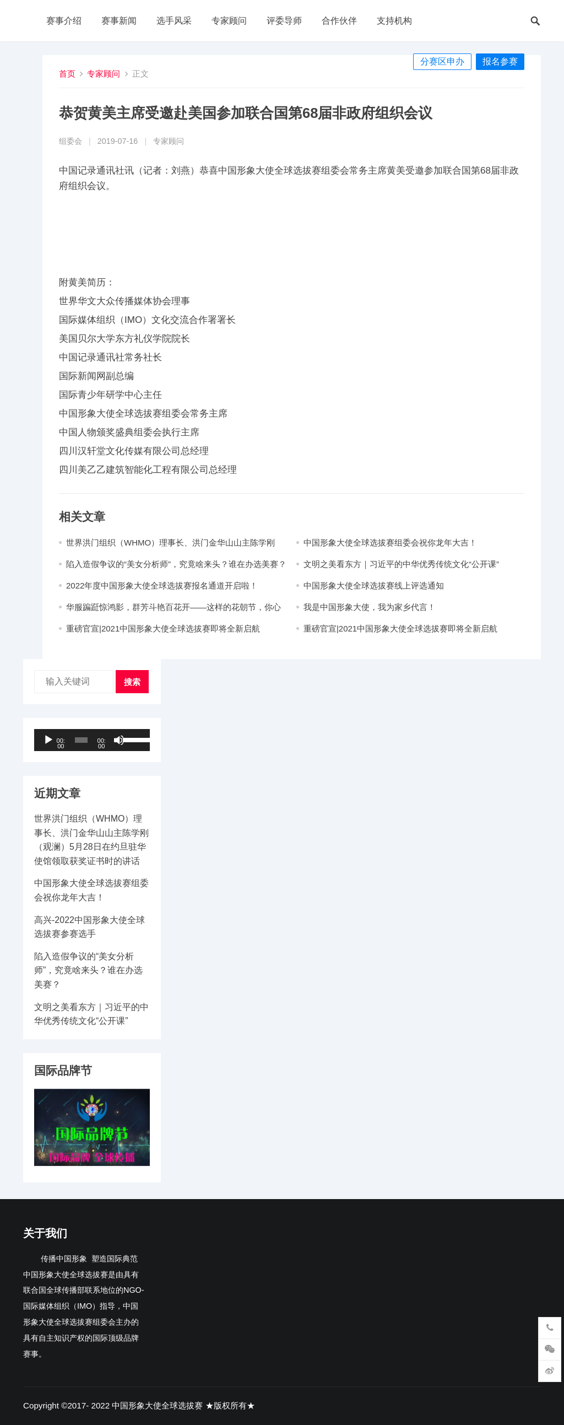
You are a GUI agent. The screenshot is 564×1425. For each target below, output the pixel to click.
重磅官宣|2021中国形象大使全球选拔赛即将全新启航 (163, 628)
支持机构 (394, 20)
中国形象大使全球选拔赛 (157, 1405)
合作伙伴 (339, 20)
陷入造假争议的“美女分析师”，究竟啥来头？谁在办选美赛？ (176, 564)
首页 (67, 73)
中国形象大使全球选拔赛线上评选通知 (373, 585)
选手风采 (174, 20)
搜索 (132, 682)
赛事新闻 (119, 20)
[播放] (48, 740)
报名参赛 (500, 61)
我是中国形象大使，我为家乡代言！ (369, 607)
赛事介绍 (64, 20)
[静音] (118, 740)
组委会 (70, 141)
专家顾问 (229, 20)
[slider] (81, 740)
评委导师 (284, 20)
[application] (92, 740)
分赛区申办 (442, 61)
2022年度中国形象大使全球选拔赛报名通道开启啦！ (162, 585)
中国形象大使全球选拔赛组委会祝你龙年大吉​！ (390, 542)
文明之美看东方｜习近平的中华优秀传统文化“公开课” (401, 564)
